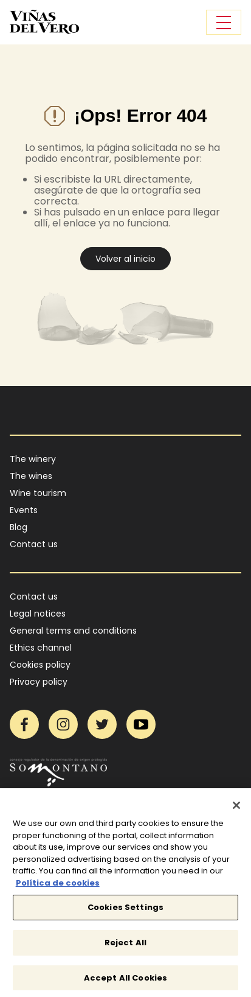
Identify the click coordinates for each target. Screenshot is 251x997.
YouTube (141, 724)
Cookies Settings (125, 911)
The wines (31, 476)
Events (24, 510)
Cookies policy (40, 665)
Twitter (102, 724)
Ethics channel (41, 648)
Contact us (34, 544)
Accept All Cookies (125, 981)
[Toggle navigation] (223, 22)
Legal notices (38, 613)
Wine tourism (38, 493)
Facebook (24, 724)
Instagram (63, 724)
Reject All (125, 945)
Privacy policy (38, 682)
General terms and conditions (73, 630)
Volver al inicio (125, 259)
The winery (33, 459)
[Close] (236, 808)
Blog (18, 527)
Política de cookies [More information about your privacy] (58, 886)
